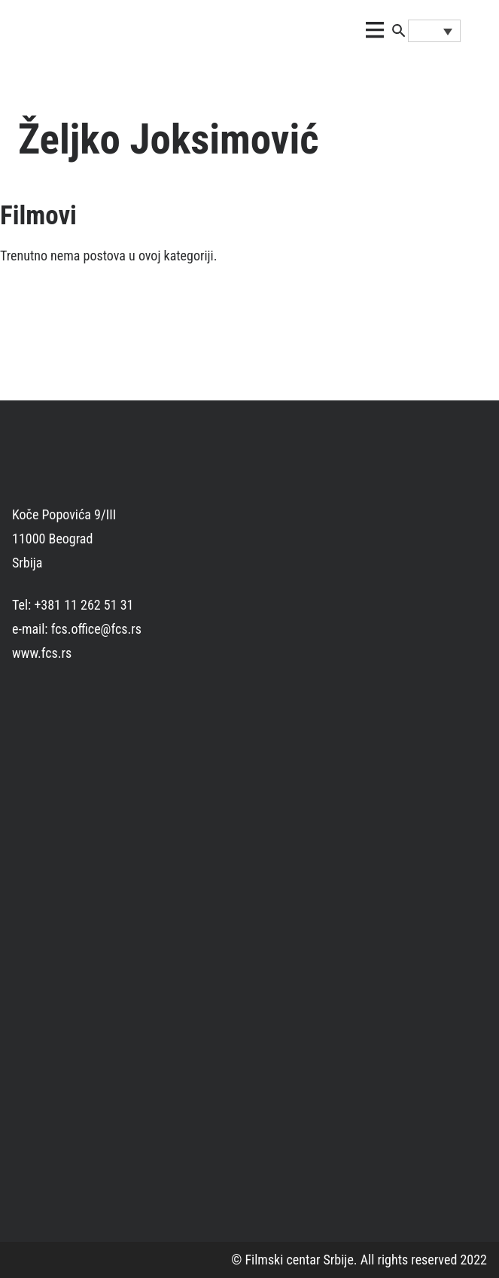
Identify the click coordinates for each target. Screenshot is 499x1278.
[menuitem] (434, 31)
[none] (434, 31)
